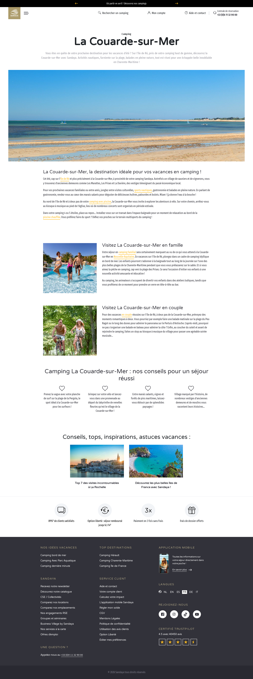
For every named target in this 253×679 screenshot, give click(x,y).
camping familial (127, 252)
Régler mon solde (110, 607)
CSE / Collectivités (50, 597)
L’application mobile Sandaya (116, 602)
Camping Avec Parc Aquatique (58, 560)
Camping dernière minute (55, 566)
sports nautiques (143, 190)
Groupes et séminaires (53, 618)
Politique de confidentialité (115, 623)
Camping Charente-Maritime (116, 560)
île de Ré (64, 178)
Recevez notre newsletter (55, 586)
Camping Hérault (109, 555)
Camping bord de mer (53, 555)
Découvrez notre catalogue (56, 591)
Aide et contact (108, 586)
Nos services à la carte (53, 629)
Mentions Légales (110, 618)
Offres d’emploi (49, 634)
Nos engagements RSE (53, 613)
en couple (127, 314)
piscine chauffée (51, 217)
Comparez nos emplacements (57, 607)
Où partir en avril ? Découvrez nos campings (126, 3)
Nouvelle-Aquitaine (124, 256)
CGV (102, 613)
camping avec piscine (100, 201)
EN (172, 592)
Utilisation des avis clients (114, 629)
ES (178, 592)
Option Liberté (108, 634)
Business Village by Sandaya (57, 623)
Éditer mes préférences (113, 639)
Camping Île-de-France (113, 566)
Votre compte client (111, 591)
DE (191, 592)
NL (165, 592)
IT (197, 592)
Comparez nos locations (54, 602)
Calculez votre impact (112, 597)
